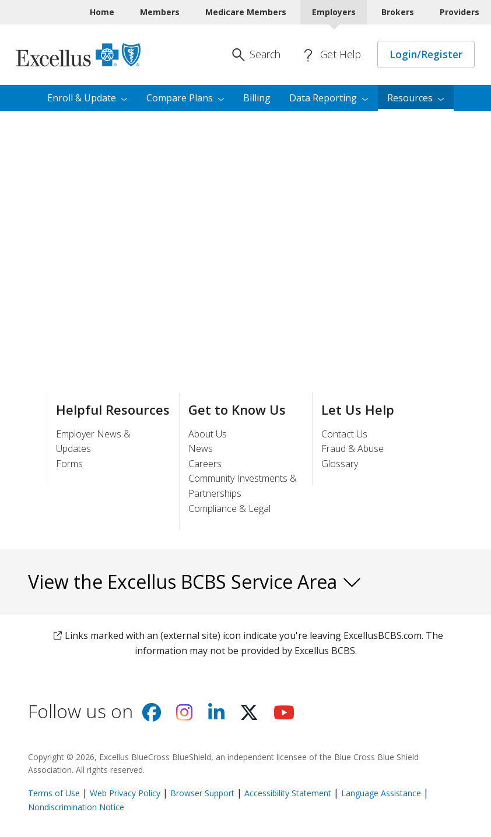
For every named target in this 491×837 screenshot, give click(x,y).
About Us (207, 434)
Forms (69, 463)
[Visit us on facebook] (151, 715)
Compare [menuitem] (185, 97)
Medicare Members (245, 11)
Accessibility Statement (287, 793)
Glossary (339, 463)
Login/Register (426, 54)
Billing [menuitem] (257, 97)
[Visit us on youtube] (283, 715)
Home (102, 11)
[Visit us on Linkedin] (216, 715)
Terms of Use (54, 793)
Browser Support (202, 793)
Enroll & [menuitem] (87, 97)
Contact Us (344, 434)
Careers (205, 463)
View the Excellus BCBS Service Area (195, 581)
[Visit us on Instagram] (184, 715)
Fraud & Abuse (352, 448)
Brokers (397, 11)
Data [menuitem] (329, 97)
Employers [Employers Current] (334, 11)
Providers (459, 11)
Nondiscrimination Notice (76, 807)
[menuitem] (416, 98)
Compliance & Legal (229, 508)
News (200, 448)
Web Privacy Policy (125, 793)
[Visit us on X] (249, 715)
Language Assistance (382, 793)
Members (160, 11)
